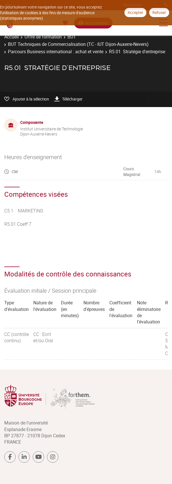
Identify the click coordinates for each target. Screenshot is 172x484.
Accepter (135, 12)
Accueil (11, 37)
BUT (71, 37)
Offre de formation (43, 37)
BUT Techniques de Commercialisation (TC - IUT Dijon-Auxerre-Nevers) (78, 44)
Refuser (159, 12)
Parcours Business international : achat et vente (55, 51)
